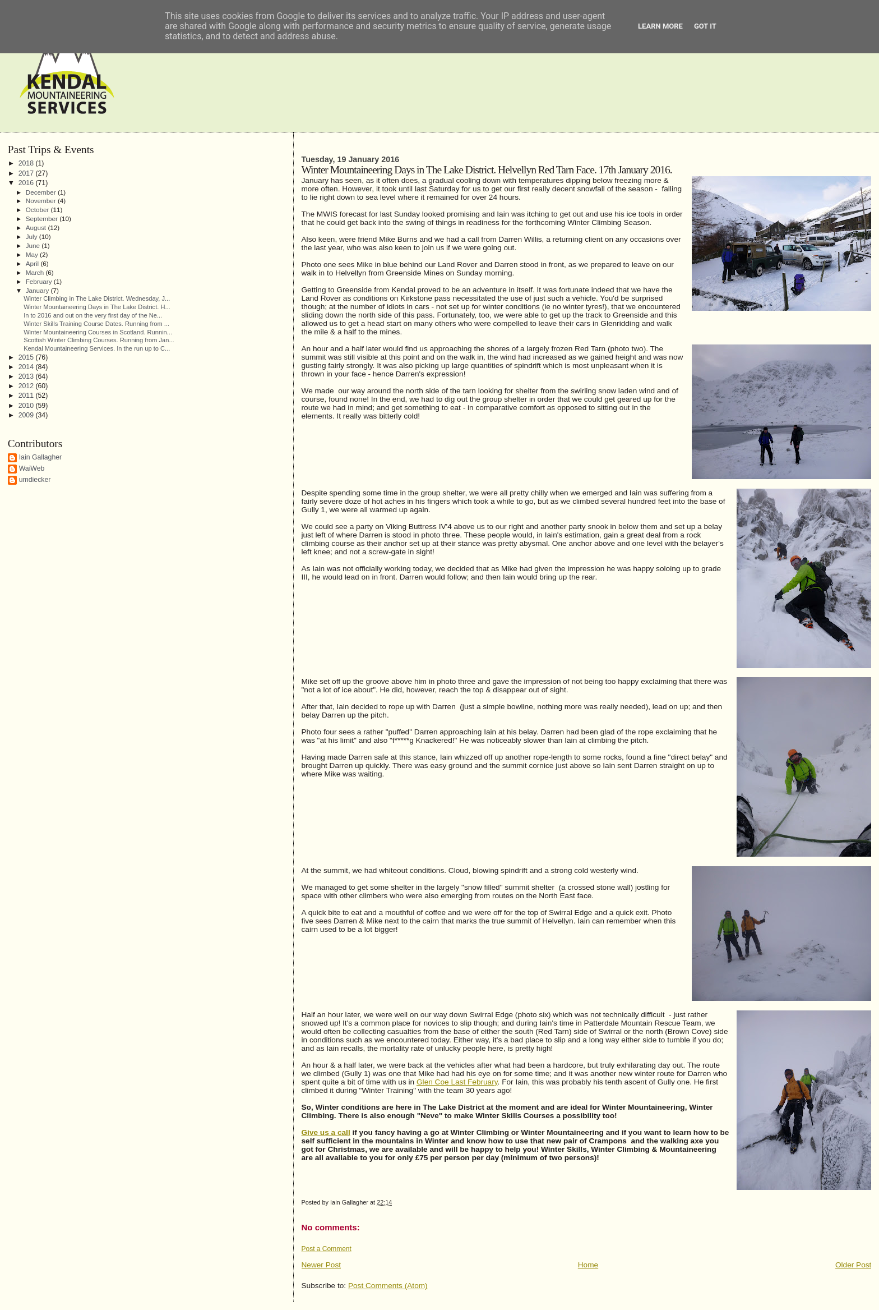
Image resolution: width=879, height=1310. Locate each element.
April (33, 263)
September (42, 218)
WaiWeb (32, 468)
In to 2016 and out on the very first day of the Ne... (93, 315)
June (34, 245)
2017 (27, 173)
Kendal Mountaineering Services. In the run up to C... (97, 348)
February (40, 281)
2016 (27, 183)
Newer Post (321, 1265)
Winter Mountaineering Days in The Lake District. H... (97, 307)
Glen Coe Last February (457, 1082)
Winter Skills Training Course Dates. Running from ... (96, 323)
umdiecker (35, 480)
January (38, 290)
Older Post (853, 1265)
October (38, 209)
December (42, 192)
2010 (27, 406)
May (33, 254)
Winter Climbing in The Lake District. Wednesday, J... (97, 298)
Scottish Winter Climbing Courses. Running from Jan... (99, 340)
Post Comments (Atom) (388, 1285)
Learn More (660, 26)
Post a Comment (326, 1249)
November (42, 200)
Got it (705, 26)
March (36, 272)
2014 (27, 367)
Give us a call (326, 1132)
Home (588, 1265)
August (37, 227)
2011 (27, 395)
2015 (27, 357)
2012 (27, 386)
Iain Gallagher (40, 457)
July (32, 236)
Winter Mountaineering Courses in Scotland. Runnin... (98, 332)
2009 (27, 415)
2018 (27, 163)
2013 (27, 376)
